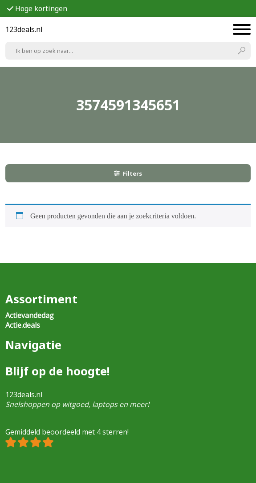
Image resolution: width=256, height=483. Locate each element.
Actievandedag (29, 315)
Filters (128, 173)
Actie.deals (22, 325)
